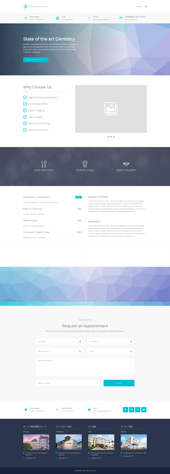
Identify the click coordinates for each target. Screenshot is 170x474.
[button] (108, 136)
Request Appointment (35, 60)
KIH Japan (92, 471)
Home (139, 6)
